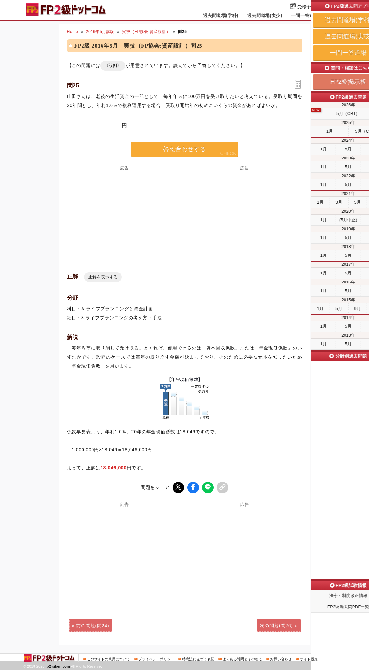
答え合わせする (184, 149)
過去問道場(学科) (220, 15)
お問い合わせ (281, 658)
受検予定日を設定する (320, 7)
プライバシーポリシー (156, 658)
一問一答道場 (304, 15)
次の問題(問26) (276, 624)
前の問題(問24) (92, 624)
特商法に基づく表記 (198, 658)
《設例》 (112, 65)
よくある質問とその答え (242, 658)
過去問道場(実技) (264, 15)
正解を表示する (103, 276)
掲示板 (334, 15)
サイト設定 (309, 658)
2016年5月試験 (100, 31)
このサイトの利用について (108, 658)
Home (72, 31)
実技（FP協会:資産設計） (146, 31)
